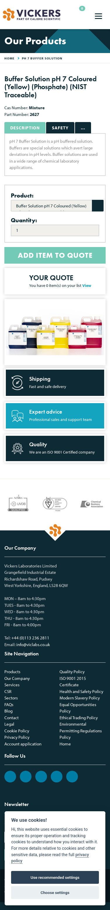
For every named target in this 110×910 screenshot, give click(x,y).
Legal (9, 724)
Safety (60, 127)
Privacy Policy (16, 737)
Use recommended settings (55, 877)
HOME (9, 58)
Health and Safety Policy (81, 691)
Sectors (11, 698)
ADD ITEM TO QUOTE (55, 255)
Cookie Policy (16, 730)
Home (65, 744)
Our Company (17, 678)
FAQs (8, 704)
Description (25, 127)
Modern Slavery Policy (80, 698)
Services (12, 684)
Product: (22, 195)
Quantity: (24, 220)
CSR (7, 691)
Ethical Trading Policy (79, 717)
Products (12, 671)
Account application (22, 744)
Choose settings (55, 892)
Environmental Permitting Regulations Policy (81, 730)
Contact (11, 717)
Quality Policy (72, 671)
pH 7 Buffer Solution (42, 58)
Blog (8, 711)
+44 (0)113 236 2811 (30, 638)
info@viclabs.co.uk (33, 644)
